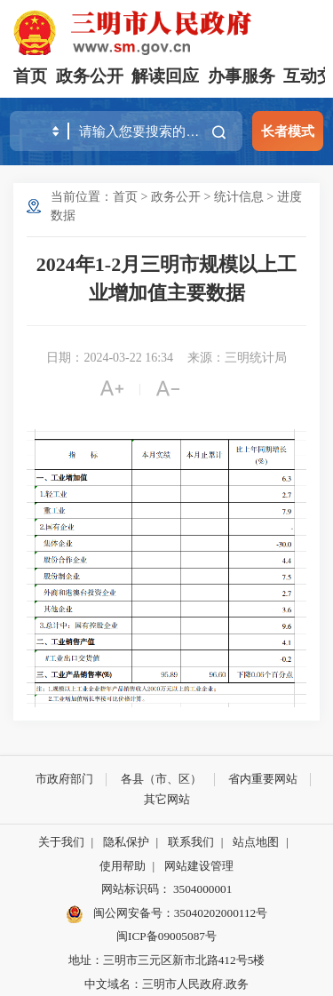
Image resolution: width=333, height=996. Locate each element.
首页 (30, 76)
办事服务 (241, 76)
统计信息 (239, 196)
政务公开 (89, 76)
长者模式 (287, 131)
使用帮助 (122, 865)
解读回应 (165, 76)
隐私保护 (126, 842)
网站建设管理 (199, 865)
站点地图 (256, 842)
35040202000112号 (221, 913)
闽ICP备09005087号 (166, 936)
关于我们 (61, 842)
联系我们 (191, 842)
